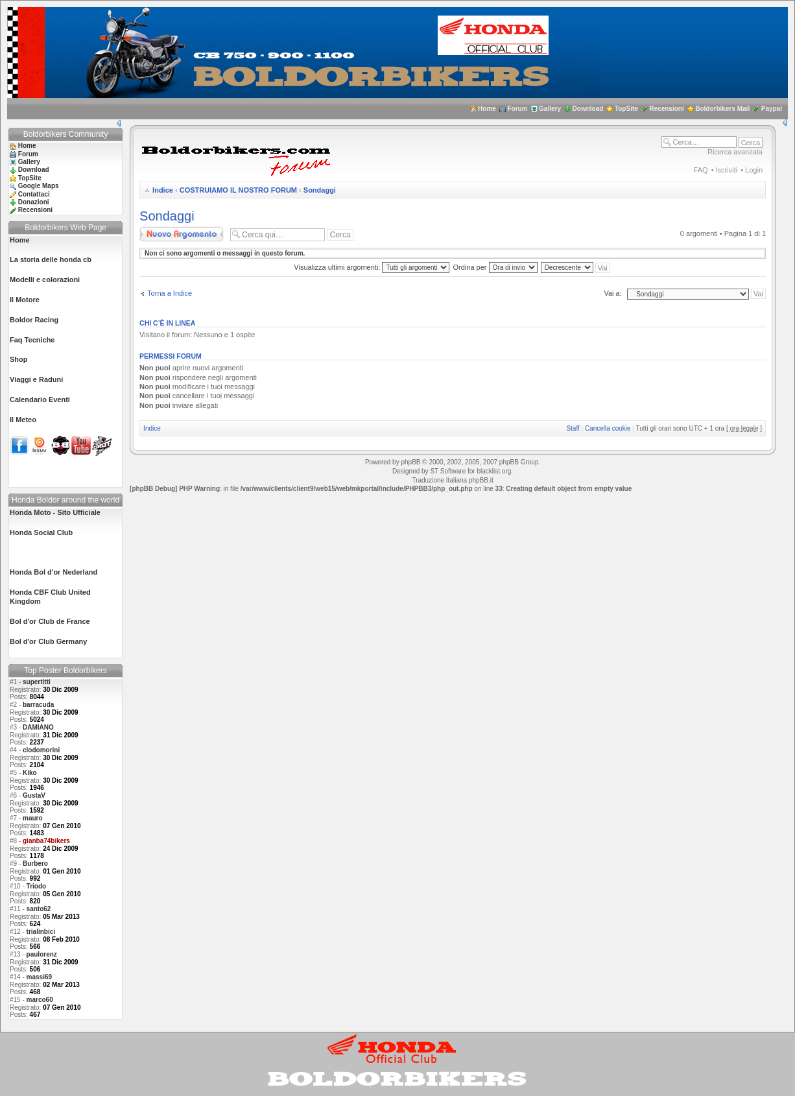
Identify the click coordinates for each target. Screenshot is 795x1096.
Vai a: (612, 293)
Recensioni (666, 108)
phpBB (410, 462)
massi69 (39, 977)
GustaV (34, 795)
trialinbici (41, 931)
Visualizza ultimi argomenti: (371, 267)
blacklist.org (494, 471)
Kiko (30, 772)
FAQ (701, 170)
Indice (162, 190)
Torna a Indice (169, 293)
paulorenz (42, 954)
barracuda (38, 704)
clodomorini (41, 750)
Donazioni (33, 202)
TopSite (626, 108)
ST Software (448, 471)
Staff (572, 428)
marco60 (40, 999)
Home (487, 108)
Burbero (35, 863)
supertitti (37, 681)
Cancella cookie (608, 428)
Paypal (771, 108)
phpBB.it (481, 480)
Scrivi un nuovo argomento (181, 234)
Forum (517, 108)
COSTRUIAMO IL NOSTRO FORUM (238, 190)
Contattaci (34, 194)
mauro (33, 818)
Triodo (37, 886)
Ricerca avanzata (735, 152)
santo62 (39, 908)
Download (588, 108)
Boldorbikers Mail (722, 108)
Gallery (550, 108)
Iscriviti (727, 170)
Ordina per (495, 267)
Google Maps (38, 185)
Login (754, 170)
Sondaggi (319, 190)
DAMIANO (38, 727)
